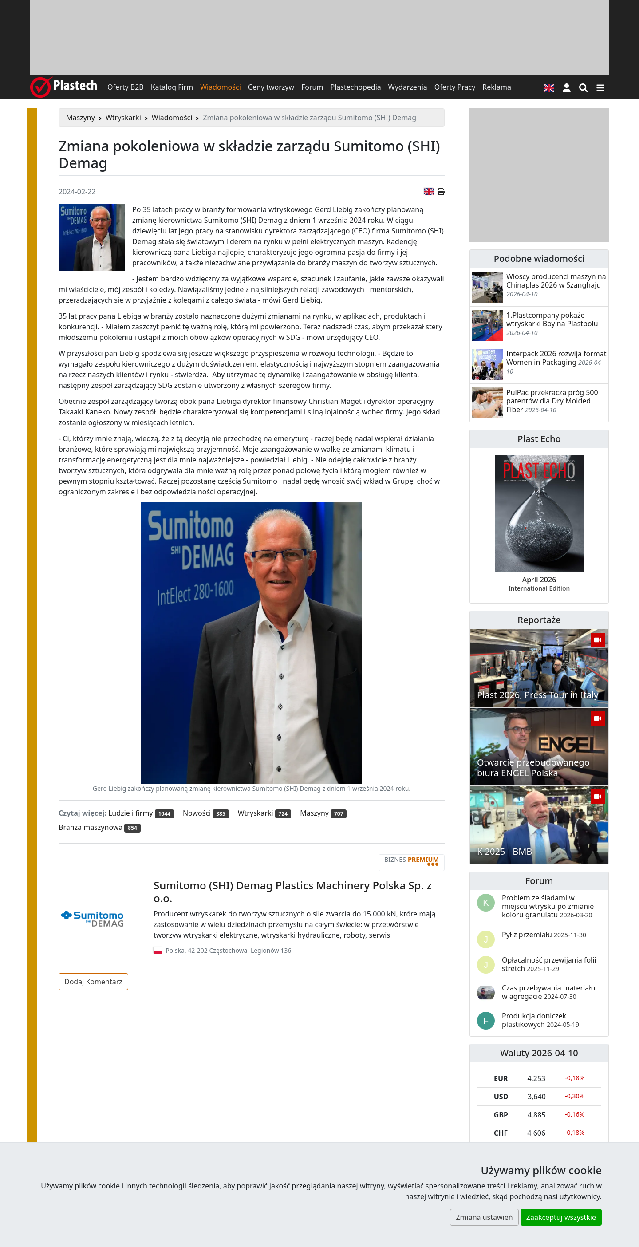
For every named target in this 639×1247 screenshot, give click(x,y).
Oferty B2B (125, 87)
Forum (312, 87)
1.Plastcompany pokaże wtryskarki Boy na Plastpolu (552, 319)
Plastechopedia (355, 87)
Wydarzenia (407, 87)
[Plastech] (63, 87)
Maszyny (80, 117)
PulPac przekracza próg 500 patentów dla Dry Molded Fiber (552, 400)
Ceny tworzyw (271, 87)
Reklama (496, 87)
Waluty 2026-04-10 (539, 1053)
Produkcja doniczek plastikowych (540, 1020)
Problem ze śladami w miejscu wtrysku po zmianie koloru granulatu (548, 906)
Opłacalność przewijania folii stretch (549, 964)
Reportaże (538, 620)
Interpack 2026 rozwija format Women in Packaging (556, 358)
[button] (566, 87)
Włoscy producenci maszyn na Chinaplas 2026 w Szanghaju (556, 281)
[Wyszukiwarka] (583, 87)
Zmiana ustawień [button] (484, 1217)
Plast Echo (538, 439)
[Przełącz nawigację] (600, 87)
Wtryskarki (123, 117)
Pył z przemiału (544, 934)
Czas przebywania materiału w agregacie (548, 992)
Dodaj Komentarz (93, 982)
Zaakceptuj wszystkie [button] (561, 1217)
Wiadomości (220, 87)
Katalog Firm (172, 87)
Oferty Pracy (455, 87)
